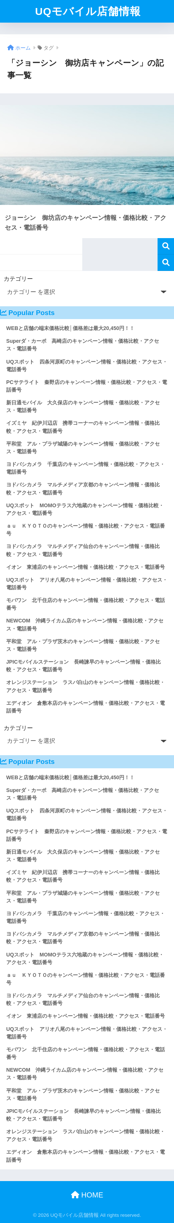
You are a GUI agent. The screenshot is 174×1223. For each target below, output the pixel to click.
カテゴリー (18, 279)
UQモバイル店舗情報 (88, 11)
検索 (166, 246)
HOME (87, 1195)
